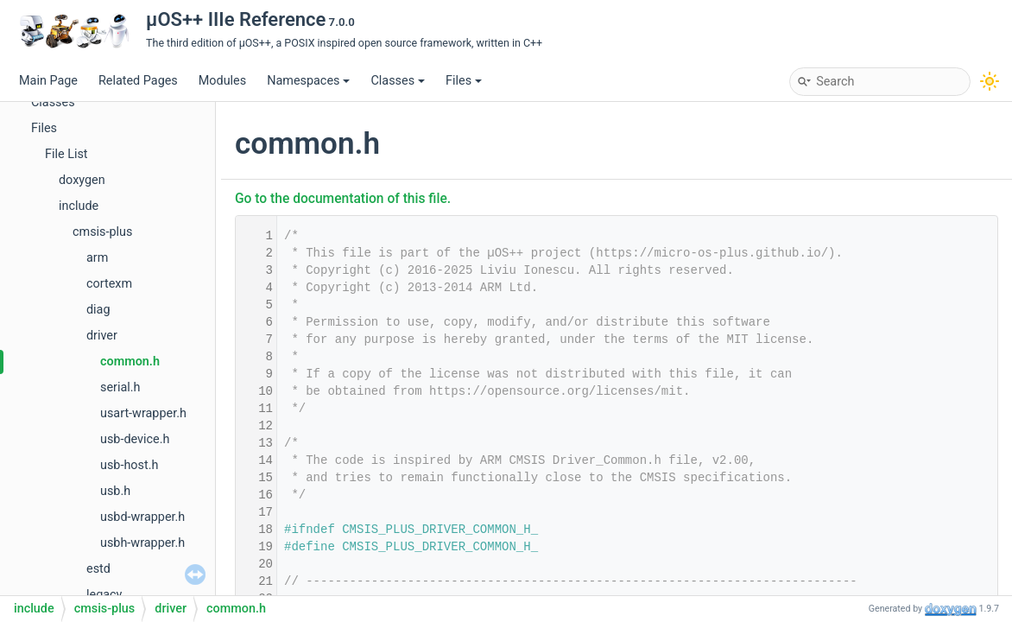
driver (101, 335)
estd (98, 569)
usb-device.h (134, 439)
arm (97, 258)
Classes (397, 80)
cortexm (109, 283)
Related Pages (138, 80)
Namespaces (308, 80)
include (78, 206)
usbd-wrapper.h (142, 517)
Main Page (48, 80)
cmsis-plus (102, 232)
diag (98, 309)
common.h (130, 361)
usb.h (115, 491)
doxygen (82, 180)
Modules (222, 80)
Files (464, 80)
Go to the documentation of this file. (343, 198)
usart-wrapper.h (143, 413)
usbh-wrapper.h (142, 543)
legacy (104, 594)
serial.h (120, 387)
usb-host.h (129, 465)
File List (66, 154)
